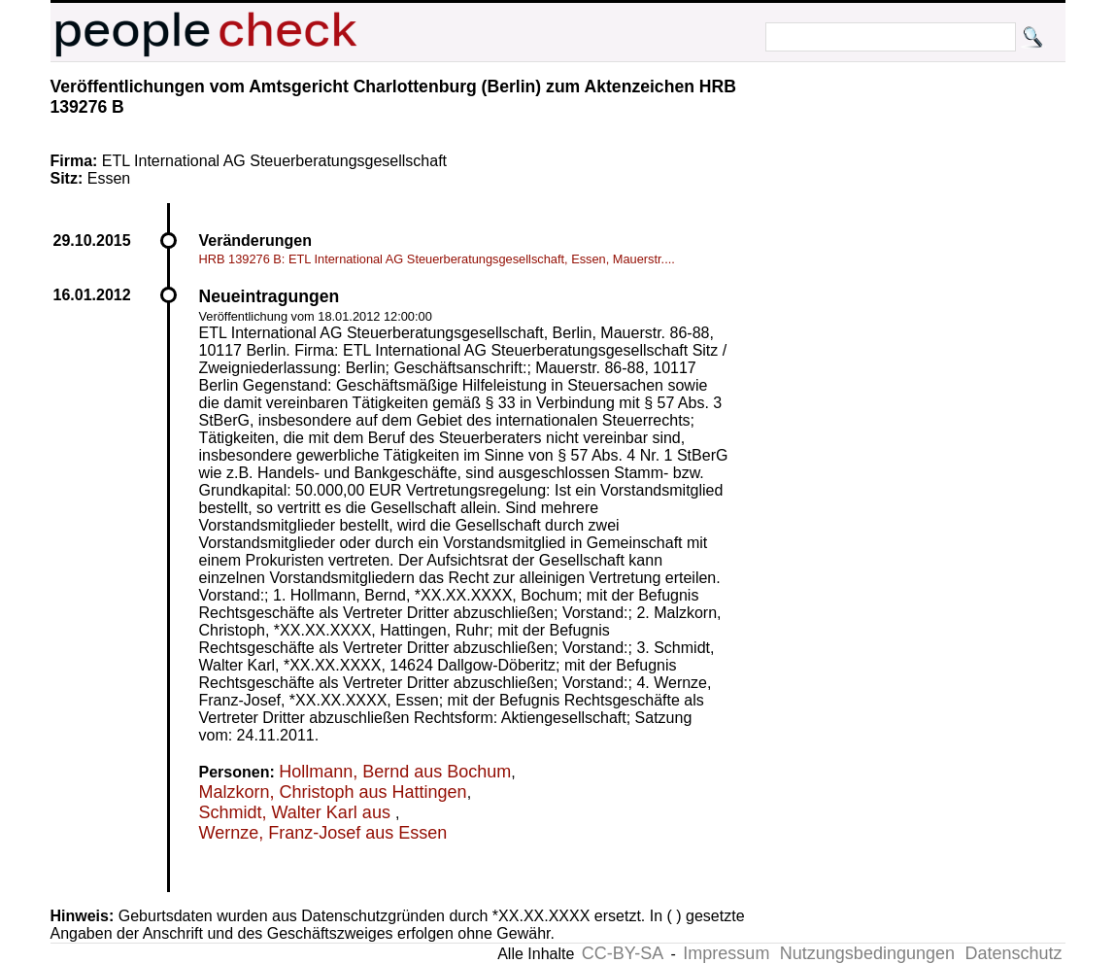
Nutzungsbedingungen (867, 953)
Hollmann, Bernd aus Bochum (395, 771)
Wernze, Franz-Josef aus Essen (323, 833)
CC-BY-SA (622, 953)
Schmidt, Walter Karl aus (297, 812)
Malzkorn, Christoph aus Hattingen (333, 792)
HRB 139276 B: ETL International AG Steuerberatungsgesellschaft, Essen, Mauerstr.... (437, 259)
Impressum (726, 953)
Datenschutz (1013, 953)
